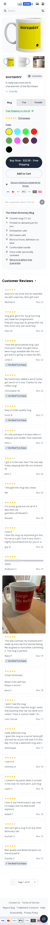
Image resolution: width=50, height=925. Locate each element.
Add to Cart (24, 173)
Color (8, 124)
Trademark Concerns (28, 907)
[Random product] (43, 11)
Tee (24, 102)
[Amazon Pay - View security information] (33, 920)
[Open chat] (44, 919)
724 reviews (24, 118)
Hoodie (38, 102)
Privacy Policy (31, 912)
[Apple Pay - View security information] (20, 920)
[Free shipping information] (37, 4)
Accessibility (16, 912)
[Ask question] (42, 202)
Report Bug (9, 907)
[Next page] (35, 882)
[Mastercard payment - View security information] (8, 920)
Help (42, 907)
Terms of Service (30, 902)
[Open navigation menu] (5, 4)
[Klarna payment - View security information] (39, 920)
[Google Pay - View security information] (27, 920)
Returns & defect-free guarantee (21, 261)
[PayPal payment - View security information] (14, 920)
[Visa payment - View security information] (2, 920)
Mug (9, 102)
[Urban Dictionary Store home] (24, 4)
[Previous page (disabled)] (13, 882)
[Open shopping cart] (43, 4)
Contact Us (14, 902)
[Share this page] (32, 3)
